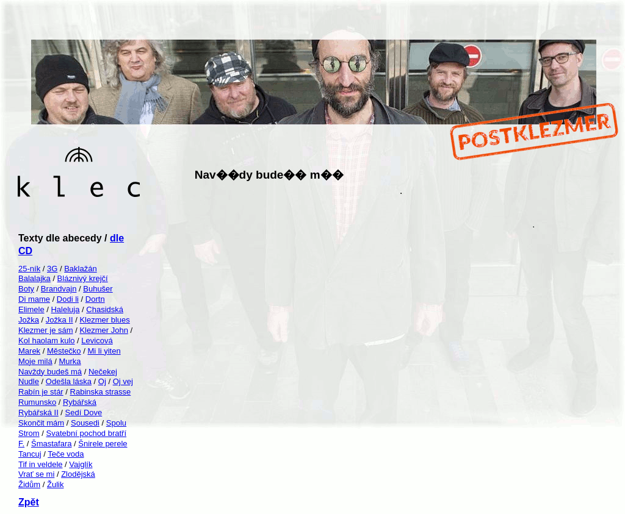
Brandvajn (59, 288)
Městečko (64, 350)
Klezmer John (103, 330)
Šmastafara (51, 443)
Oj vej (123, 381)
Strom (29, 433)
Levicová (96, 340)
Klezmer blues (104, 319)
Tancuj (30, 454)
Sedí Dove (84, 412)
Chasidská (104, 309)
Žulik (55, 484)
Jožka (28, 319)
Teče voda (66, 454)
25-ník (29, 268)
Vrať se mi (36, 474)
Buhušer (97, 288)
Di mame (34, 299)
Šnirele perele (102, 443)
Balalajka (34, 278)
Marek (29, 350)
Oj (102, 381)
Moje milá (35, 361)
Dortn (95, 299)
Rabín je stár (40, 391)
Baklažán (80, 268)
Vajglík (80, 464)
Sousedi (85, 422)
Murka (70, 361)
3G (52, 268)
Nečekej (103, 371)
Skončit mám (41, 422)
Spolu (116, 422)
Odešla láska (69, 381)
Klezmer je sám (45, 330)
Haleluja (65, 309)
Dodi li (68, 299)
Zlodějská (78, 474)
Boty (26, 288)
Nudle (28, 381)
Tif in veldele (40, 464)
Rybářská (79, 402)
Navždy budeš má (50, 371)
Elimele (31, 309)
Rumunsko (37, 402)
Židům (29, 484)
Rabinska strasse (100, 391)
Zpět (28, 502)
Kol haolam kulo (46, 340)
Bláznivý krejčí (82, 278)
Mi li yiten (103, 350)
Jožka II (59, 319)
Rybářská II (38, 412)
